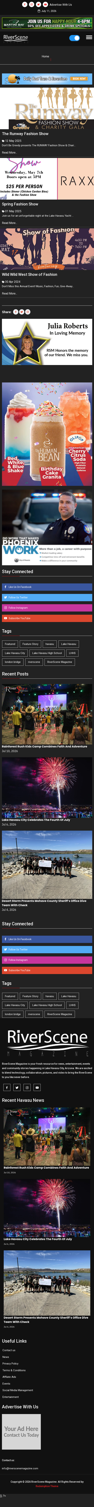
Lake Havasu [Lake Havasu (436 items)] (68, 644)
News (5, 1357)
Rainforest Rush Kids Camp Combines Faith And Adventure (44, 746)
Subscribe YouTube (19, 618)
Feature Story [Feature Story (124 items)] (30, 644)
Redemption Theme (47, 1486)
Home (45, 56)
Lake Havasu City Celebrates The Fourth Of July (36, 820)
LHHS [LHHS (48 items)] (72, 653)
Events (6, 1383)
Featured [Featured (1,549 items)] (10, 644)
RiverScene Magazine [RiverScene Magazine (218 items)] (59, 662)
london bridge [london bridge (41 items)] (13, 662)
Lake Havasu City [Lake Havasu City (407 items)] (15, 653)
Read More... (10, 152)
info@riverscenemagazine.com (20, 1468)
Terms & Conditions (14, 1370)
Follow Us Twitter (18, 597)
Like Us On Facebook (19, 587)
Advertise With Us (61, 4)
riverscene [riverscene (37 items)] (34, 662)
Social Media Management (17, 1390)
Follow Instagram (18, 607)
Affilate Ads (9, 1377)
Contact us (8, 1350)
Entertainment (10, 1397)
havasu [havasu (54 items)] (50, 644)
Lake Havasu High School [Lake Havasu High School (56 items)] (47, 653)
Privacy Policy (10, 1363)
